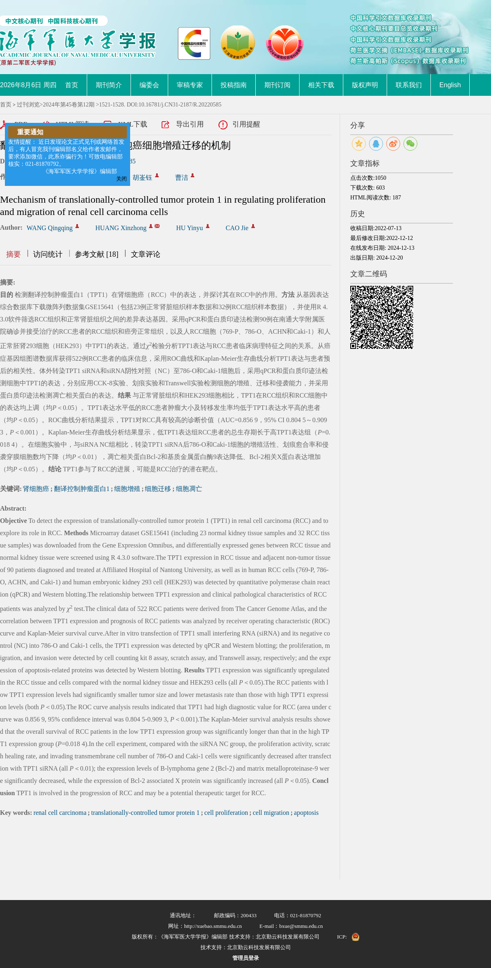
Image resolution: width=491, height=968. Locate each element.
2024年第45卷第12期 (69, 105)
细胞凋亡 (189, 488)
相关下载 (321, 84)
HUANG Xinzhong (120, 227)
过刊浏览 (28, 105)
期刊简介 (109, 84)
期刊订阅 (277, 84)
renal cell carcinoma (60, 812)
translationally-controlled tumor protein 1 (145, 812)
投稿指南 (234, 84)
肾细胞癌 (36, 488)
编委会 (149, 84)
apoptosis (306, 812)
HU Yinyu (189, 227)
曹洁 (181, 177)
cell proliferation (226, 812)
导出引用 (190, 124)
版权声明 (365, 84)
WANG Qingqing (49, 227)
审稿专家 (190, 84)
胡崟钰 (142, 177)
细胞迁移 (158, 488)
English (450, 84)
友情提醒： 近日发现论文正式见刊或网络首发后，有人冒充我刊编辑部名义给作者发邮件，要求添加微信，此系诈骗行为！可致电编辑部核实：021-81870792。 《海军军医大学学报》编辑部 (66, 156)
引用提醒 (246, 124)
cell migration (271, 812)
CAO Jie (237, 227)
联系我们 (409, 84)
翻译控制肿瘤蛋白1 (82, 488)
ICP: (342, 937)
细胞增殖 (127, 488)
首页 (71, 84)
